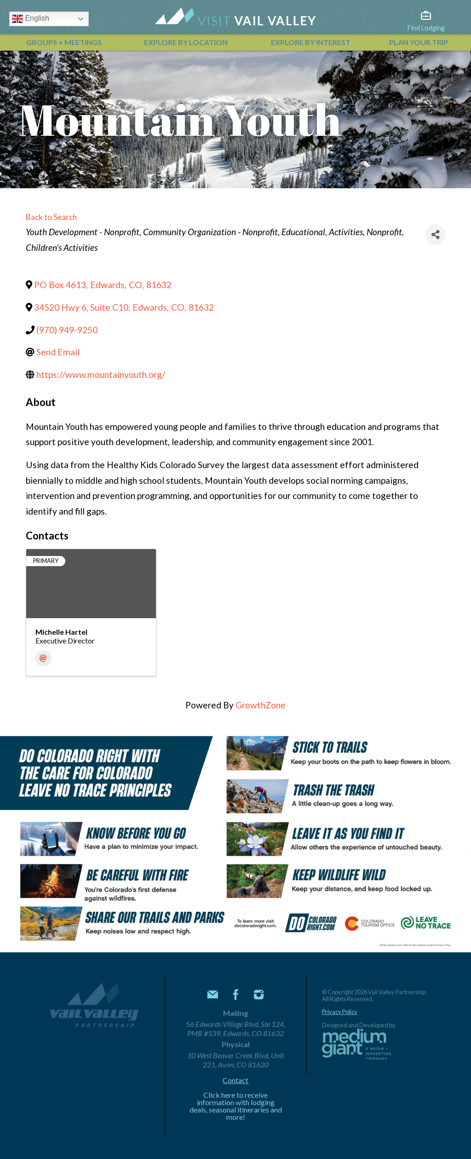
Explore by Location (186, 42)
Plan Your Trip (418, 42)
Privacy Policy (339, 1011)
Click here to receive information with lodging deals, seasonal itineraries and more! (236, 1106)
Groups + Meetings (64, 42)
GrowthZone (261, 705)
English (30, 18)
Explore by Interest (310, 42)
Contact (235, 1080)
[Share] (435, 234)
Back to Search (51, 217)
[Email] (43, 658)
